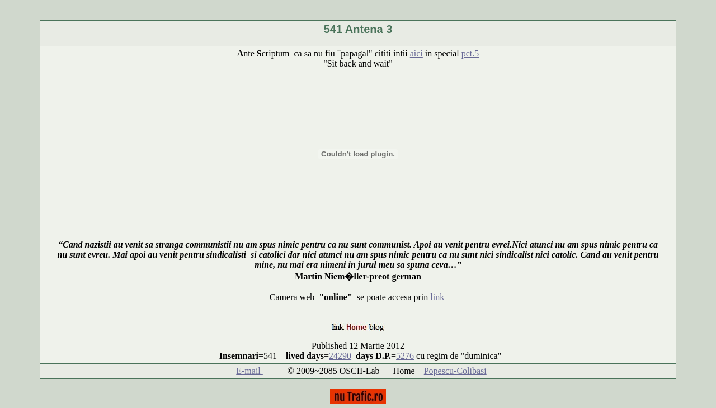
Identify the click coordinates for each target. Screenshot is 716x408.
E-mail (249, 371)
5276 (405, 355)
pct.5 (470, 53)
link (437, 297)
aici (416, 53)
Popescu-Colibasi (455, 371)
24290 (340, 355)
